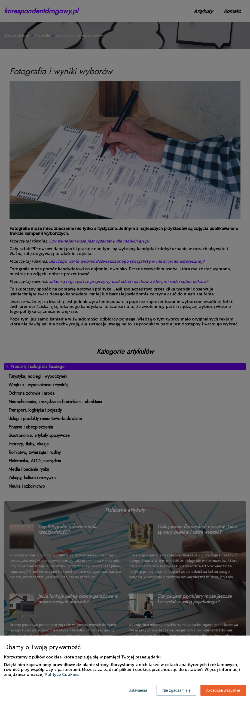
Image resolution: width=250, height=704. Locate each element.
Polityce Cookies (61, 674)
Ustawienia (138, 690)
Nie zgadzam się (176, 690)
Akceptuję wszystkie (223, 690)
